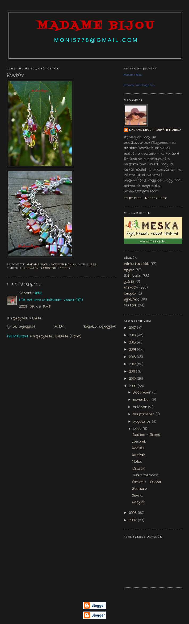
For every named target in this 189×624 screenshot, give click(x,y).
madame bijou (96, 26)
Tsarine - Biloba (146, 435)
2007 (133, 520)
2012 (133, 364)
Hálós (137, 461)
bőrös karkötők (137, 264)
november (142, 399)
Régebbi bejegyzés (99, 326)
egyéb (129, 270)
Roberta (26, 293)
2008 (133, 513)
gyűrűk (129, 281)
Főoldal (59, 326)
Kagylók (138, 502)
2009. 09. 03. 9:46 (35, 306)
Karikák (138, 455)
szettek (64, 268)
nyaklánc (131, 299)
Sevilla (137, 495)
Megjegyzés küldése (24, 318)
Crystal (138, 468)
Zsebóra (139, 488)
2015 (133, 342)
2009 (133, 386)
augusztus (142, 421)
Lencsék (139, 441)
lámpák (130, 293)
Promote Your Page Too (139, 85)
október (140, 407)
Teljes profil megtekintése (146, 198)
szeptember (144, 414)
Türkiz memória (145, 475)
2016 (133, 335)
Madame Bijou (133, 74)
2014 (133, 349)
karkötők (48, 268)
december (142, 392)
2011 (132, 371)
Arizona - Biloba (146, 482)
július (138, 429)
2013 (133, 357)
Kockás (138, 448)
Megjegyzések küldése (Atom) (55, 336)
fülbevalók (29, 268)
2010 (133, 378)
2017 (133, 328)
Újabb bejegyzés (21, 326)
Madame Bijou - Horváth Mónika (155, 129)
